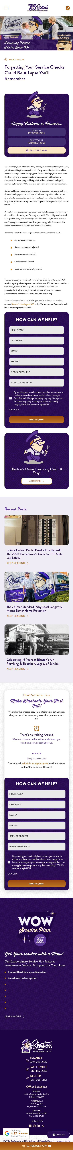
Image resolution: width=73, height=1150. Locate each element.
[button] (6, 8)
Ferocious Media (63, 1140)
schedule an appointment (35, 763)
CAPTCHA (14, 409)
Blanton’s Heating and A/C (22, 304)
